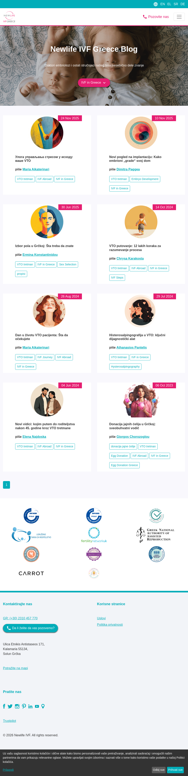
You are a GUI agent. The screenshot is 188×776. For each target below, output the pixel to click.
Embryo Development (144, 179)
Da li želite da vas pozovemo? (30, 628)
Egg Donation (119, 455)
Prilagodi (8, 769)
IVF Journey (45, 357)
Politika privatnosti (110, 624)
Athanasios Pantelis (131, 347)
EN (163, 4)
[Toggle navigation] (179, 17)
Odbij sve (159, 769)
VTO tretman (25, 179)
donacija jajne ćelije (123, 446)
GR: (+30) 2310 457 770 (20, 618)
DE (183, 4)
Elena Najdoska (34, 436)
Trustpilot (9, 721)
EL (169, 4)
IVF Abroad (45, 179)
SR (176, 4)
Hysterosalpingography (125, 366)
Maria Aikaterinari (36, 169)
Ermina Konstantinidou (40, 254)
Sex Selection (67, 264)
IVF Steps (117, 277)
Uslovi (101, 618)
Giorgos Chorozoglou (132, 436)
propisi (21, 273)
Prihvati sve (175, 769)
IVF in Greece (94, 82)
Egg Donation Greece (124, 465)
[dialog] (94, 762)
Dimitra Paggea (128, 169)
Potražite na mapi (15, 668)
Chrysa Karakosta (130, 258)
